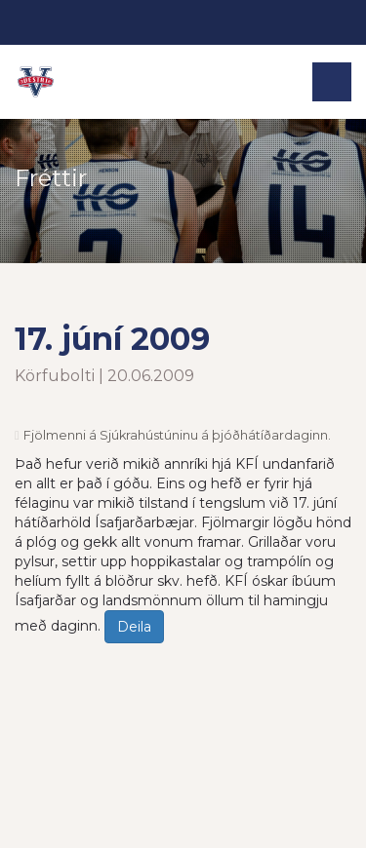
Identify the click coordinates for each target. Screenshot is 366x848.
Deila (134, 627)
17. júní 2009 (112, 339)
